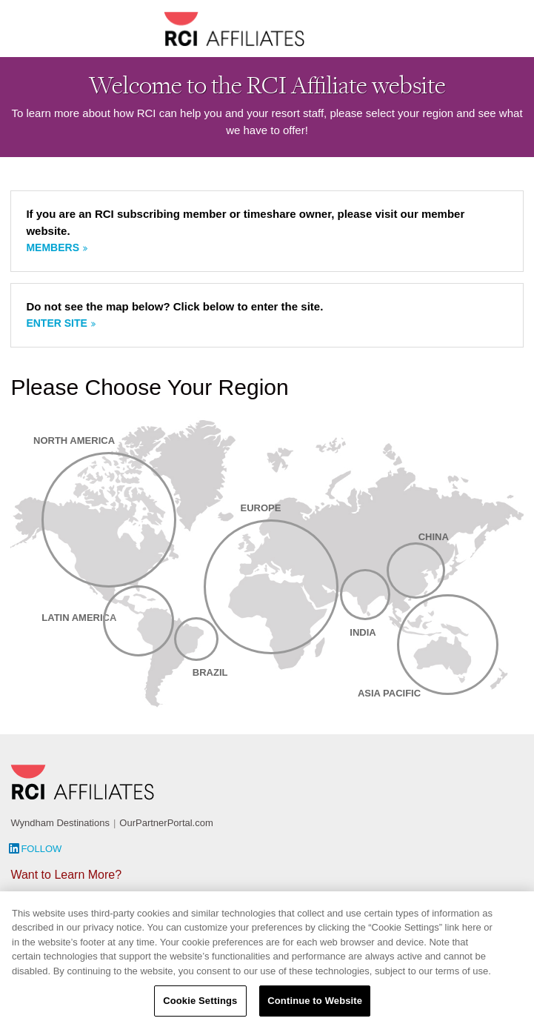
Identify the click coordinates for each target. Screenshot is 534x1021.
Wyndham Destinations (60, 822)
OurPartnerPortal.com (166, 822)
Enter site (56, 323)
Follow (41, 848)
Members (52, 247)
